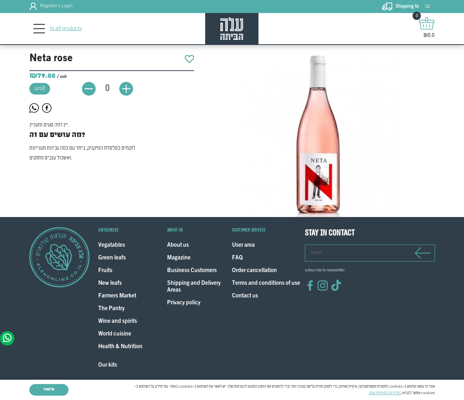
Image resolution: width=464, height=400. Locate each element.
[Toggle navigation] (39, 28)
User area (243, 245)
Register (48, 6)
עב (427, 6)
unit (39, 88)
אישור (48, 389)
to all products (66, 28)
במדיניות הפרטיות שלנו (385, 393)
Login (66, 6)
